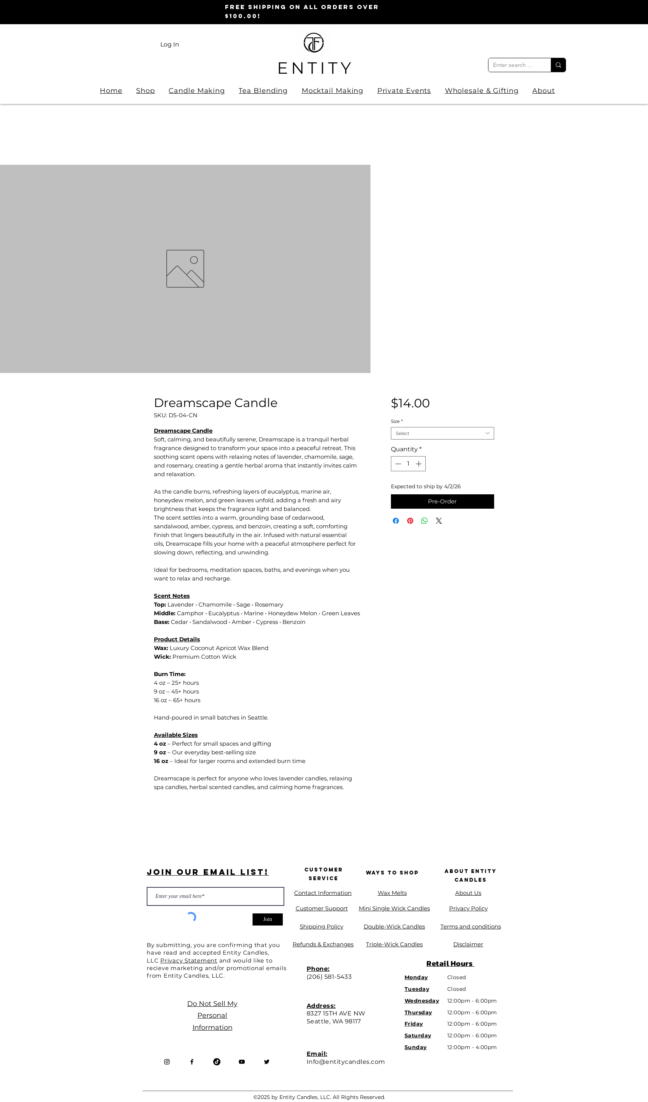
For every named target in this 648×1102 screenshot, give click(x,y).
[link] (545, 42)
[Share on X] (438, 520)
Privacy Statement (188, 960)
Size (397, 421)
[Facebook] (191, 1061)
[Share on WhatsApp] (424, 520)
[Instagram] (167, 1061)
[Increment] (419, 464)
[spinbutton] (408, 464)
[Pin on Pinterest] (410, 520)
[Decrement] (397, 464)
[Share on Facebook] (395, 520)
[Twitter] (266, 1061)
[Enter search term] (514, 65)
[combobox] (442, 433)
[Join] (268, 919)
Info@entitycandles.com (346, 1061)
